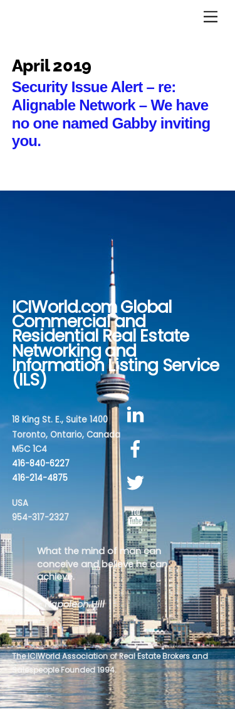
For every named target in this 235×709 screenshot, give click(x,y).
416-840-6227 (41, 464)
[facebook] (137, 449)
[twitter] (137, 484)
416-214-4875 (40, 478)
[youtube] (137, 517)
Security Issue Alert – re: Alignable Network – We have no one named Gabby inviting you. (111, 113)
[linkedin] (137, 415)
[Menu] (210, 17)
